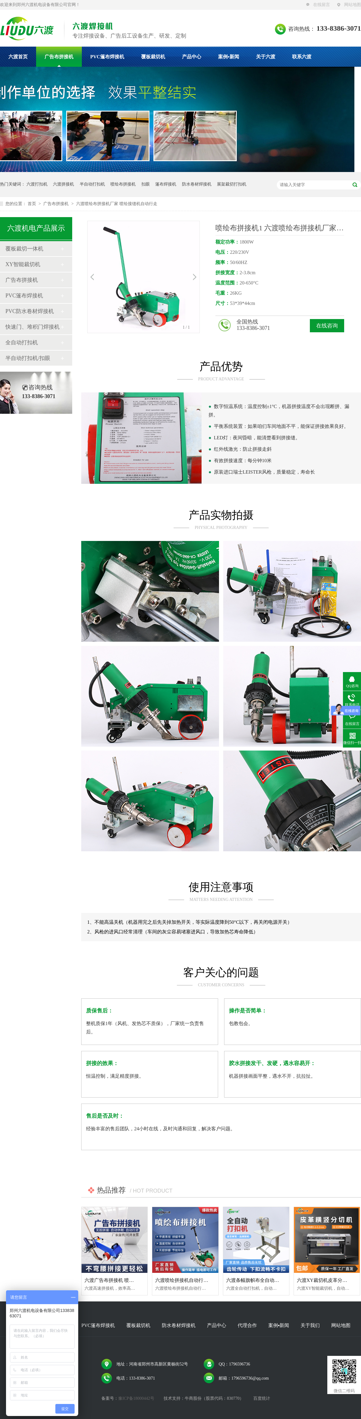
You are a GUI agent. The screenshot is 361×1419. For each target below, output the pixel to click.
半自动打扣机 (92, 184)
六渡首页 (18, 56)
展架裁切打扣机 (231, 184)
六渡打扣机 (37, 184)
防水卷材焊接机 (196, 184)
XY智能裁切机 (22, 264)
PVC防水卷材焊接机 (29, 311)
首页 (32, 203)
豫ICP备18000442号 (136, 1398)
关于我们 (310, 1325)
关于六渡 (265, 56)
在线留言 (321, 4)
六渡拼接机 (63, 184)
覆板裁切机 (153, 56)
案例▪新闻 (228, 56)
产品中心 (191, 56)
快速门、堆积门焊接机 (32, 327)
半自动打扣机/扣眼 (27, 358)
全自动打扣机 (21, 342)
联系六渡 (301, 56)
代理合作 (247, 1325)
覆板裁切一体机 (24, 249)
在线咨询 (327, 326)
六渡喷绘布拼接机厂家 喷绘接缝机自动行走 (116, 203)
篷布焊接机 (165, 184)
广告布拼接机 (59, 56)
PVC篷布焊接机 (107, 56)
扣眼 (145, 184)
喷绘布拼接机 (123, 184)
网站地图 (352, 4)
